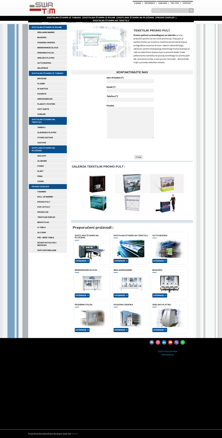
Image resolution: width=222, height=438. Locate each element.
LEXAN (40, 181)
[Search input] (170, 10)
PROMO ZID (42, 212)
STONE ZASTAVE (45, 138)
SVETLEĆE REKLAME (46, 250)
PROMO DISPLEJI (165, 17)
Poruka (130, 121)
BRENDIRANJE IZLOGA (47, 48)
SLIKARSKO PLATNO (46, 132)
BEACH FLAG (43, 222)
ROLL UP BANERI (45, 197)
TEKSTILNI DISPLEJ (46, 217)
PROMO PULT (43, 202)
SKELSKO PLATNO (45, 58)
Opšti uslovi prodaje (167, 351)
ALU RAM (41, 232)
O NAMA (137, 3)
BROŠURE (41, 78)
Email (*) (130, 89)
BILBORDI (41, 37)
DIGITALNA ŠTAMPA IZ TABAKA (64, 17)
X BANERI (41, 192)
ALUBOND (42, 161)
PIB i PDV (175, 3)
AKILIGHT (41, 156)
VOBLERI (41, 114)
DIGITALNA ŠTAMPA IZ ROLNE (99, 17)
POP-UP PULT (43, 207)
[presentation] (128, 146)
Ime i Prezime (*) (130, 79)
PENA (39, 176)
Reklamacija (168, 354)
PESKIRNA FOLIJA (45, 53)
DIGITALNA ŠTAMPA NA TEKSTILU (111, 20)
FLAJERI (41, 84)
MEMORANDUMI (45, 99)
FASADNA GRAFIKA (46, 42)
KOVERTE (41, 94)
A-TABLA (41, 227)
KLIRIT (40, 171)
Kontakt (187, 3)
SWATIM (74, 433)
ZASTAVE (41, 143)
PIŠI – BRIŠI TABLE (45, 237)
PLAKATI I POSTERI (46, 104)
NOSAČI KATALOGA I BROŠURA (46, 244)
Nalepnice (42, 68)
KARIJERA (162, 3)
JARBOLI (41, 127)
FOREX (40, 166)
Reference (150, 3)
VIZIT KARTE (43, 109)
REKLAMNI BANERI (46, 32)
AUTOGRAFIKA (44, 63)
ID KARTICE (42, 89)
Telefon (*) (130, 98)
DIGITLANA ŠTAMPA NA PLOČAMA (135, 17)
